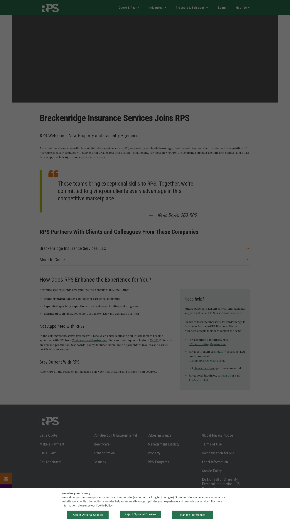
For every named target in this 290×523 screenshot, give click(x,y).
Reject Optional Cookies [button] (140, 514)
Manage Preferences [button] (192, 515)
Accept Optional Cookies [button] (88, 515)
